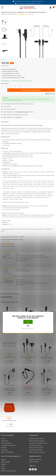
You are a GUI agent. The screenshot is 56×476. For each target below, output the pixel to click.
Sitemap (3, 468)
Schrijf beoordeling (6, 297)
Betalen (3, 438)
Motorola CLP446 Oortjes (35, 445)
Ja (28, 322)
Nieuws (3, 466)
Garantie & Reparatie (6, 443)
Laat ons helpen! (5, 241)
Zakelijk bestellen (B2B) (35, 459)
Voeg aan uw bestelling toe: (8, 69)
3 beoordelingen (30, 14)
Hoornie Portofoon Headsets (8, 471)
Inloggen (3, 459)
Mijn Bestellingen (5, 462)
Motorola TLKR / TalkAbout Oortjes (38, 443)
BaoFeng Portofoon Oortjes (36, 447)
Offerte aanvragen (33, 461)
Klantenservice (4, 441)
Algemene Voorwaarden (7, 452)
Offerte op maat (50, 93)
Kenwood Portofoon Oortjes (36, 438)
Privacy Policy (4, 450)
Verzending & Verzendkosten (8, 445)
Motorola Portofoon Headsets (36, 441)
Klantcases (4, 464)
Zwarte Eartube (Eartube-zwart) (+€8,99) (13, 77)
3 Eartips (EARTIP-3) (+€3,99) (10, 71)
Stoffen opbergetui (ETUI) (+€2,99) (11, 75)
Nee (28, 325)
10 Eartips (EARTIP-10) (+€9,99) (10, 73)
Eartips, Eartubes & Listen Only (37, 452)
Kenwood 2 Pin (12, 14)
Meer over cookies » (28, 328)
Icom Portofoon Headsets (35, 450)
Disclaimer (3, 447)
